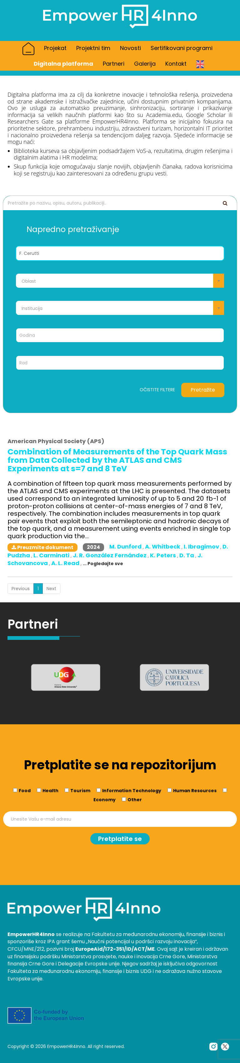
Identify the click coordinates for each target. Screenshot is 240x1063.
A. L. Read (66, 563)
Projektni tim (93, 48)
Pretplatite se (120, 838)
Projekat (55, 48)
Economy (104, 800)
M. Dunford (126, 546)
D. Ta (187, 555)
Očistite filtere (157, 390)
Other (135, 800)
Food (25, 790)
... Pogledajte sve (103, 563)
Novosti (130, 48)
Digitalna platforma (63, 64)
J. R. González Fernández (110, 555)
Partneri (113, 64)
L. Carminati (52, 555)
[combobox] (120, 280)
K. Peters (163, 555)
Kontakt (176, 64)
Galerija (145, 64)
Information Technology (131, 790)
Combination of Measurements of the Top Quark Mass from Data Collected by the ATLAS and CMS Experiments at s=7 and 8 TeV (117, 460)
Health (50, 790)
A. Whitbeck (163, 546)
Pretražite (203, 389)
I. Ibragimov (202, 546)
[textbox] (120, 281)
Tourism (80, 790)
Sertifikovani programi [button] (184, 48)
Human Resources (195, 790)
